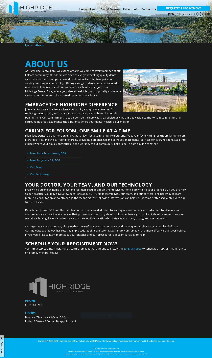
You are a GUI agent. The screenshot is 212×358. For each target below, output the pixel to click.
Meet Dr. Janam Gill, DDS (45, 160)
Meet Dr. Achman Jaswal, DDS (48, 153)
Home (83, 9)
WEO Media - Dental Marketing (103, 341)
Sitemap (170, 341)
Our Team (36, 167)
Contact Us (148, 9)
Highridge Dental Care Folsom (72, 341)
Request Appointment (183, 8)
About (94, 9)
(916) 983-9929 (180, 14)
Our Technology (40, 174)
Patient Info (131, 9)
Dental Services (110, 9)
